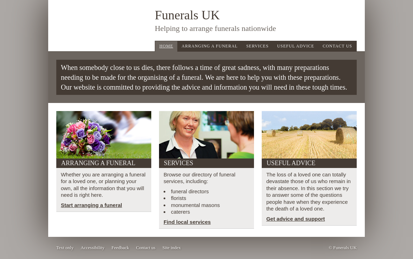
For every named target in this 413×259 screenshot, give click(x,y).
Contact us (145, 247)
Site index (172, 247)
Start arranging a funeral (91, 205)
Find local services (187, 222)
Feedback (120, 247)
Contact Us (337, 46)
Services (257, 46)
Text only (65, 247)
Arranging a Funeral (210, 46)
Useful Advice (295, 46)
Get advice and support (295, 219)
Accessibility (92, 247)
